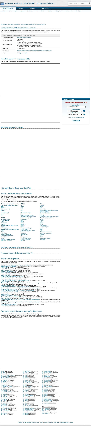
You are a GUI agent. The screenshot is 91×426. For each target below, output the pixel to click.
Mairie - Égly (4, 267)
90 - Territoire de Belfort (47, 396)
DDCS (2, 221)
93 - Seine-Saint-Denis (47, 400)
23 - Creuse (3, 398)
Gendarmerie (69, 11)
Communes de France (37, 422)
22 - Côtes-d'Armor (5, 396)
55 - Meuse (25, 396)
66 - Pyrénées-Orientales (28, 410)
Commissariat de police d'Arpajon (9, 289)
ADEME (23, 204)
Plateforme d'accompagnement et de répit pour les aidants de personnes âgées (10, 205)
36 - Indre (25, 372)
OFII (41, 230)
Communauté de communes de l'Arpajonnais (12, 276)
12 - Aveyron (4, 385)
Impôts (21, 11)
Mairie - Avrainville (5, 272)
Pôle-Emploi (29, 11)
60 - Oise (25, 403)
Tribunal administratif (26, 238)
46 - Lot (24, 385)
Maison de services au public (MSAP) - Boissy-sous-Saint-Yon (16, 265)
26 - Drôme (3, 401)
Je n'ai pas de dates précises (77, 117)
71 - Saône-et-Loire (46, 372)
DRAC (22, 223)
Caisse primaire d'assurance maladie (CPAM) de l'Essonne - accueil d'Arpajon (20, 288)
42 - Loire (25, 380)
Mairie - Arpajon (5, 294)
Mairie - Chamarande (6, 277)
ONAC (2, 232)
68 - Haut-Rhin (26, 413)
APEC (41, 206)
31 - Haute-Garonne (5, 410)
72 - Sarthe (44, 373)
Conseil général (5, 212)
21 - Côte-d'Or (4, 395)
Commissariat (79, 11)
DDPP (22, 221)
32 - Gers (3, 412)
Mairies (21, 8)
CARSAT (3, 210)
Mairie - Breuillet (5, 281)
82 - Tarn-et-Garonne (47, 386)
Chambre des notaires (45, 212)
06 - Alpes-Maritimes (5, 377)
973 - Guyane (45, 410)
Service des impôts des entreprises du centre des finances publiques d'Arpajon (20, 302)
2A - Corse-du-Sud (5, 406)
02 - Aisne (3, 372)
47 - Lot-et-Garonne (27, 386)
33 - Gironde (4, 413)
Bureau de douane (5, 209)
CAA (22, 209)
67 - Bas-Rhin (26, 412)
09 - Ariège (3, 381)
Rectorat (42, 234)
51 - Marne (25, 391)
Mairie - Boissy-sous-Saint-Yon (8, 266)
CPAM (9, 11)
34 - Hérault (3, 414)
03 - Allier (3, 373)
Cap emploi (43, 209)
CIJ (41, 214)
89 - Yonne (44, 395)
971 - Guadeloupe (46, 408)
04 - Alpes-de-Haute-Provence (8, 375)
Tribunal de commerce (6, 240)
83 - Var (44, 387)
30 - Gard (3, 409)
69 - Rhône (25, 414)
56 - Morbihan (26, 398)
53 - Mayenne (26, 394)
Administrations (8, 8)
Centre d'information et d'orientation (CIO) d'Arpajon (13, 297)
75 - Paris (44, 377)
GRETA (22, 226)
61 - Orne (25, 404)
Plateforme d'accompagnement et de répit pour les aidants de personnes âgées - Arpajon (23, 283)
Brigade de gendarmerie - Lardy (8, 295)
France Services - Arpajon (7, 293)
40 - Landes (25, 377)
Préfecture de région (6, 234)
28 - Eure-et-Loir (4, 404)
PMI (37, 11)
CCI (22, 210)
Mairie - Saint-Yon (5, 269)
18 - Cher (3, 392)
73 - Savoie (44, 375)
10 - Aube (3, 382)
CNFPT (3, 218)
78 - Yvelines (45, 381)
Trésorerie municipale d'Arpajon (8, 304)
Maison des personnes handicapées (10, 229)
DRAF (41, 223)
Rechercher (76, 120)
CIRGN (42, 215)
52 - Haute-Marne (26, 392)
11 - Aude (3, 384)
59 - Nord (25, 401)
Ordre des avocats (25, 232)
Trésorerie (42, 239)
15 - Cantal (3, 389)
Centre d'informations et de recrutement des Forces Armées (28, 216)
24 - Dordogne (4, 399)
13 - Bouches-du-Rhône (6, 386)
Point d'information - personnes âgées (49, 216)
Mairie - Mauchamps (6, 270)
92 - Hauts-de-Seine (46, 399)
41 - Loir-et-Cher (26, 379)
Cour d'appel (24, 219)
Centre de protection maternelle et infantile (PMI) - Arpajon (15, 280)
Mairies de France (48, 422)
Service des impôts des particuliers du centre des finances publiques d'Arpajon (20, 299)
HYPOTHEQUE (5, 228)
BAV (22, 207)
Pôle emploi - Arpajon (6, 279)
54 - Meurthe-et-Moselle (28, 395)
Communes (32, 8)
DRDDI (3, 224)
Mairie (3, 11)
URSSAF (23, 240)
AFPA (22, 205)
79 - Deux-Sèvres (46, 382)
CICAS (2, 214)
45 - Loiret (25, 384)
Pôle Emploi (4, 233)
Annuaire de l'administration (25, 422)
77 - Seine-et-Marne (46, 380)
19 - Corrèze (4, 394)
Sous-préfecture (59, 11)
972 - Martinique (46, 409)
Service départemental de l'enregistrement (7, 236)
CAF (16, 11)
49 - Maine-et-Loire (27, 389)
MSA (2, 230)
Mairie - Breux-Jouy (6, 305)
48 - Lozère (25, 387)
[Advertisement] (45, 17)
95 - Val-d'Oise (45, 403)
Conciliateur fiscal (5, 219)
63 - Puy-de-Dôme (27, 406)
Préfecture (49, 11)
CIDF (22, 214)
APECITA (3, 207)
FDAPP (22, 225)
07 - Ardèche (4, 379)
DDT (41, 221)
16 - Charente (4, 390)
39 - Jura (25, 376)
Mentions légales (64, 422)
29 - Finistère (4, 405)
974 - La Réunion (46, 412)
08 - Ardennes (4, 380)
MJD (41, 229)
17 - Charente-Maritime (6, 391)
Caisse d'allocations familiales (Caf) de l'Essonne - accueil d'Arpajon (17, 290)
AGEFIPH (42, 205)
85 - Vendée (45, 390)
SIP (41, 235)
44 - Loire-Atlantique (27, 382)
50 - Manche (25, 390)
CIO (2, 215)
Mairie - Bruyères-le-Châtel (7, 285)
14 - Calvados (4, 387)
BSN (41, 207)
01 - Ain (2, 371)
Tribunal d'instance (25, 239)
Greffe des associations (45, 233)
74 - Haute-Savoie (46, 376)
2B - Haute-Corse (5, 408)
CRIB (22, 220)
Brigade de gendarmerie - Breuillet (9, 291)
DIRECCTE (4, 223)
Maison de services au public (28, 230)
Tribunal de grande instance (8, 239)
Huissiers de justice (44, 226)
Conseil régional (5, 220)
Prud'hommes (24, 234)
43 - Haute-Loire (26, 381)
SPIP (41, 237)
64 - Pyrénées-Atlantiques (28, 408)
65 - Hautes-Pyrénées (27, 409)
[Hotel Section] (30, 157)
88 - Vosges (45, 394)
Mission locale (24, 229)
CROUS (42, 220)
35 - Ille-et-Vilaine (26, 371)
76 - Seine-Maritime (46, 379)
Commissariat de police (26, 218)
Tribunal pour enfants (45, 238)
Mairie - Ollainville (5, 275)
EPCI (43, 11)
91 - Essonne (45, 398)
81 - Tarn (44, 385)
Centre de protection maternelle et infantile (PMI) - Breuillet (15, 286)
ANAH (22, 206)
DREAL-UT (23, 224)
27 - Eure (3, 403)
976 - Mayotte (45, 413)
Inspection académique (26, 228)
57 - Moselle (25, 399)
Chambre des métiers (26, 212)
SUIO (2, 238)
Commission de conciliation (46, 218)
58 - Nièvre (25, 400)
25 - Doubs (3, 400)
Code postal (44, 8)
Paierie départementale (45, 232)
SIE (21, 235)
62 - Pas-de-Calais (27, 405)
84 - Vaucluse (45, 389)
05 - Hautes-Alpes (5, 376)
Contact (71, 422)
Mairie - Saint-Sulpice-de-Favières (9, 274)
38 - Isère (25, 375)
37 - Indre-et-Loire (27, 373)
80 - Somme (45, 384)
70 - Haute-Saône (46, 371)
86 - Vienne (44, 391)
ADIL (41, 204)
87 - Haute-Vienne (46, 392)
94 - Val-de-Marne (46, 401)
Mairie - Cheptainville (6, 298)
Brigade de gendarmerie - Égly (8, 271)
